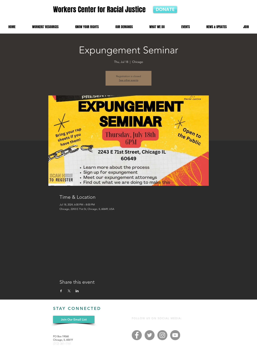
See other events (128, 80)
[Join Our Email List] (73, 319)
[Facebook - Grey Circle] (137, 335)
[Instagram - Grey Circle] (162, 335)
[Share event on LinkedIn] (77, 291)
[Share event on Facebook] (61, 291)
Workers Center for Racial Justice (99, 9)
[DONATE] (165, 9)
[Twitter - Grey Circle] (150, 335)
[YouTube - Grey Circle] (175, 335)
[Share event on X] (69, 291)
